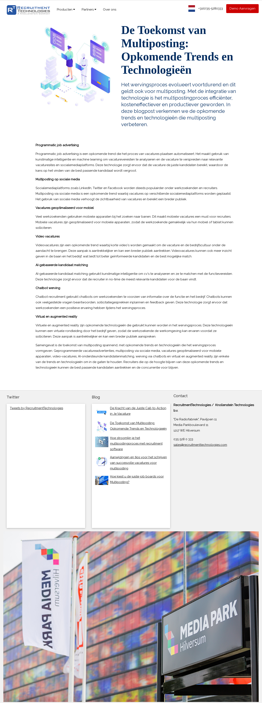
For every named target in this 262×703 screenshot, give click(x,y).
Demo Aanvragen (242, 8)
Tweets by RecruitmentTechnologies (36, 408)
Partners (89, 9)
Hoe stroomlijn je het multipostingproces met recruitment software (136, 443)
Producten (66, 9)
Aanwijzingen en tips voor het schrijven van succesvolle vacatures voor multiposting (138, 462)
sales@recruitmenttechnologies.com (200, 445)
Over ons (109, 9)
